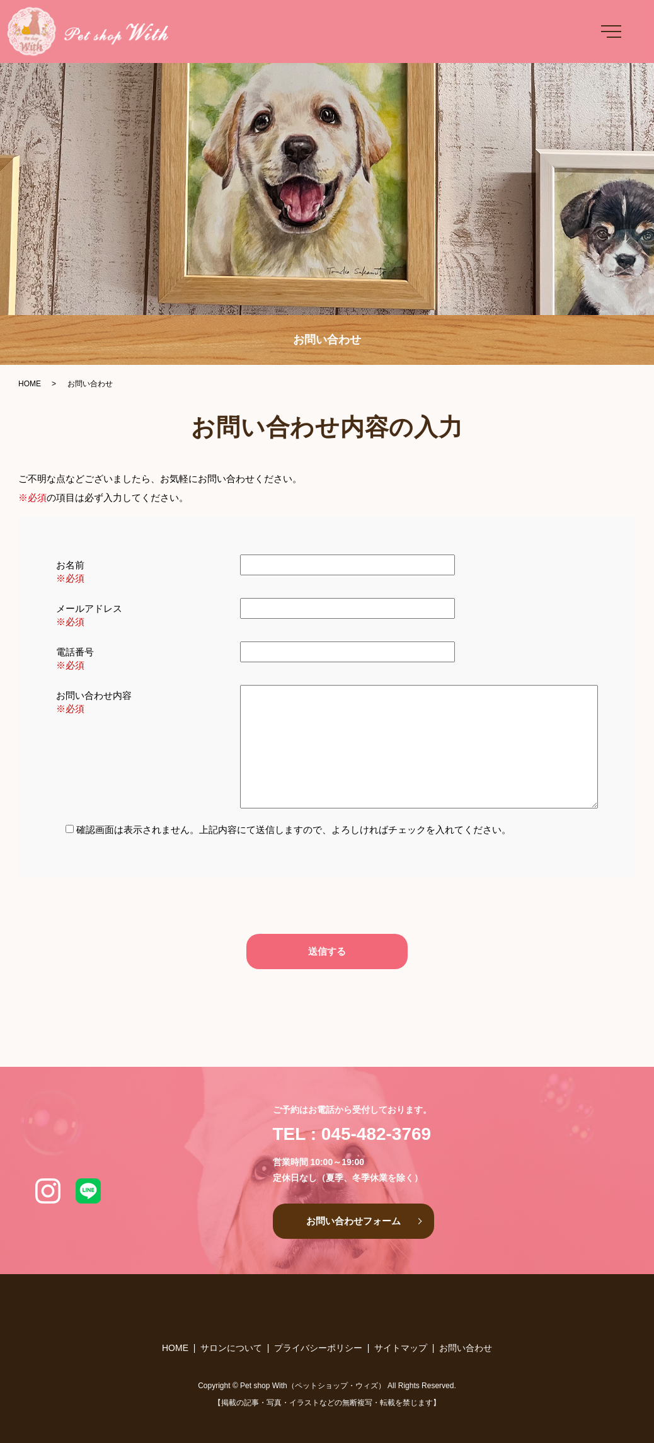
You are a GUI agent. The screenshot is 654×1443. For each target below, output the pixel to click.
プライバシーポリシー (318, 1348)
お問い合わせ (465, 1348)
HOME (29, 383)
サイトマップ (400, 1348)
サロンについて (231, 1348)
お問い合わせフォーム (353, 1221)
